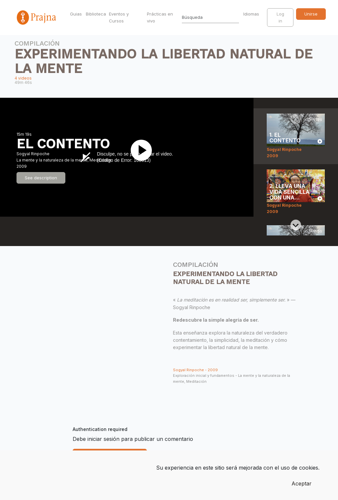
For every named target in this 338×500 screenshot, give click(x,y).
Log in (280, 17)
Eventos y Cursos (119, 17)
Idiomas (251, 14)
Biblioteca (96, 14)
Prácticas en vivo (160, 17)
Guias (76, 14)
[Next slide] (295, 225)
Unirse (311, 14)
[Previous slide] (295, 119)
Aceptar (301, 483)
